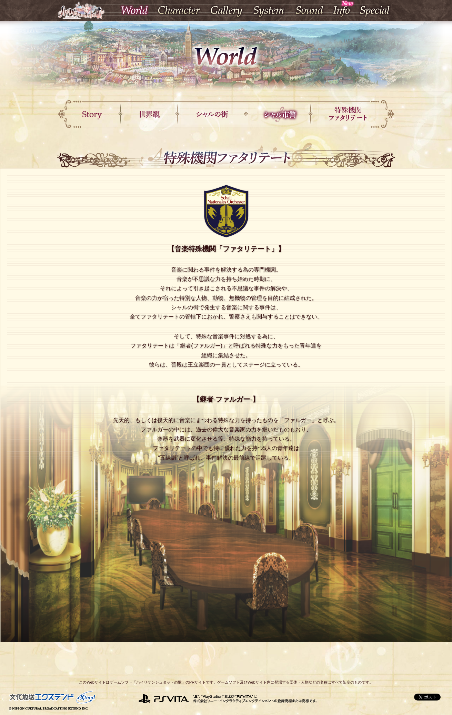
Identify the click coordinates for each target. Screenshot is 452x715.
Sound (309, 10)
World (134, 10)
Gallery (226, 10)
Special (374, 10)
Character (179, 10)
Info (341, 10)
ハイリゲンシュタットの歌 (80, 10)
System (269, 10)
